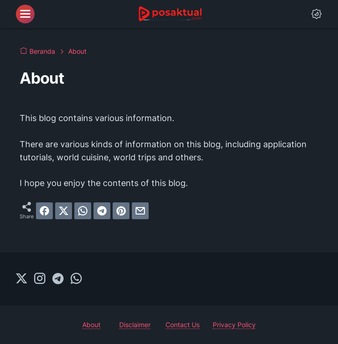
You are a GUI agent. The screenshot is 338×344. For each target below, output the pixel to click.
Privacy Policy (234, 325)
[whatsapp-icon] (76, 279)
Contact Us (182, 325)
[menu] (25, 14)
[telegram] (101, 210)
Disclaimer (135, 325)
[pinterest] (121, 210)
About (91, 325)
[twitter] (63, 210)
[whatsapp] (82, 210)
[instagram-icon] (39, 279)
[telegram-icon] (58, 279)
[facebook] (44, 210)
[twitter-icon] (21, 279)
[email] (140, 210)
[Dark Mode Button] (316, 14)
